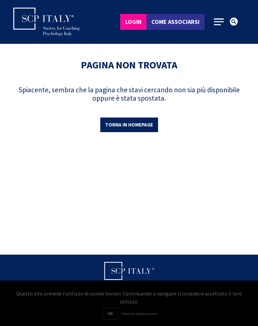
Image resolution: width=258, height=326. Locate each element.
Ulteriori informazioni (140, 313)
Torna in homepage (129, 125)
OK (110, 313)
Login (133, 22)
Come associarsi (175, 22)
